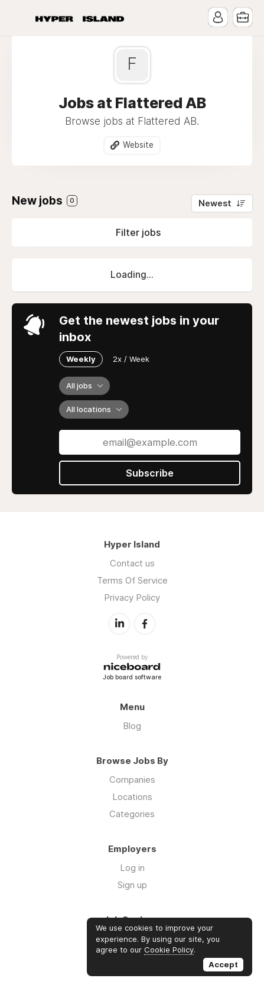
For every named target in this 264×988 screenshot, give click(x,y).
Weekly (81, 359)
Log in (132, 867)
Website (138, 145)
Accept (223, 964)
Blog (132, 725)
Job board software (132, 678)
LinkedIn (119, 624)
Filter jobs (138, 232)
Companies (132, 779)
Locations (132, 796)
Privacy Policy (132, 597)
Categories (132, 813)
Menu (21, 18)
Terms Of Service (132, 580)
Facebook (145, 624)
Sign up (132, 884)
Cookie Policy (169, 949)
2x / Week (131, 359)
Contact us (132, 563)
